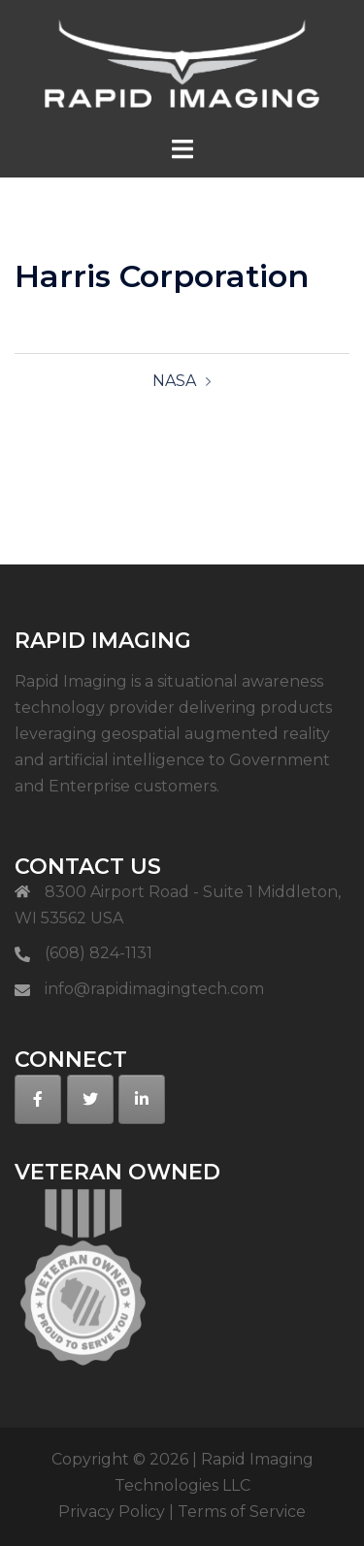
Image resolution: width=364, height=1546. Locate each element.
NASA (174, 380)
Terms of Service (242, 1511)
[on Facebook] (38, 1099)
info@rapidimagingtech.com (154, 989)
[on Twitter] (90, 1099)
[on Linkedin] (141, 1099)
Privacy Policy (111, 1511)
